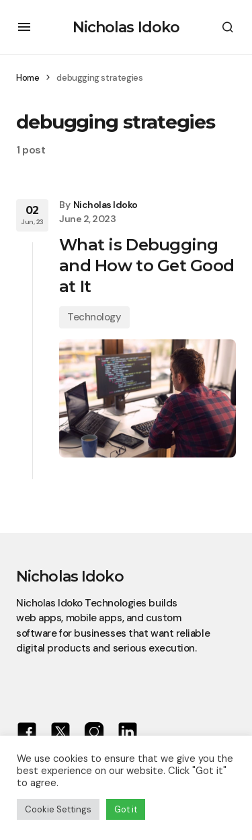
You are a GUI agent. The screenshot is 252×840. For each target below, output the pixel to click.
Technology (94, 317)
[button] (24, 27)
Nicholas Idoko (126, 27)
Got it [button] (125, 809)
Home (27, 77)
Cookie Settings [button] (58, 809)
